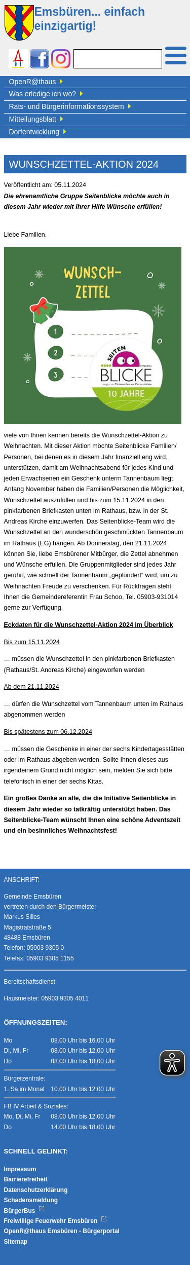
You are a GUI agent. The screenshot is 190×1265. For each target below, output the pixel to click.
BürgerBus (24, 1210)
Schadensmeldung (31, 1200)
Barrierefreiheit (26, 1179)
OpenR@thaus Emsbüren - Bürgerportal (62, 1231)
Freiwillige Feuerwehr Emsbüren (55, 1220)
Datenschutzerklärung (36, 1190)
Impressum (20, 1169)
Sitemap (16, 1241)
